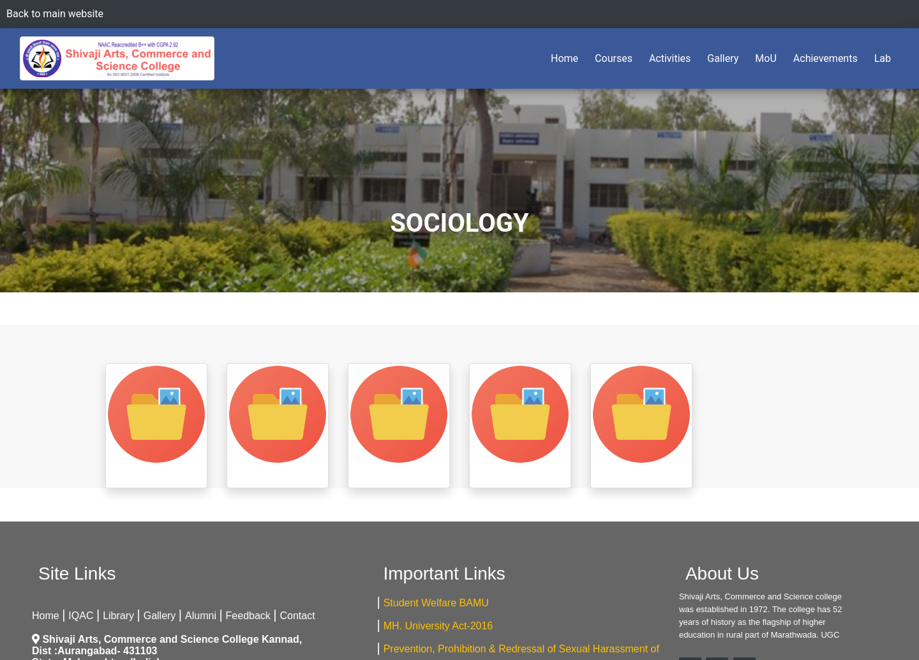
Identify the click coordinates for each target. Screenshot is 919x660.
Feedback (248, 615)
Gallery (722, 58)
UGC (830, 635)
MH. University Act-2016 (438, 625)
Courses (613, 58)
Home (567, 57)
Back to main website (54, 14)
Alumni (200, 615)
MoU (765, 58)
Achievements (825, 58)
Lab (882, 58)
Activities (670, 58)
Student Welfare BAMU (436, 602)
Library (118, 615)
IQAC (80, 615)
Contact (297, 615)
